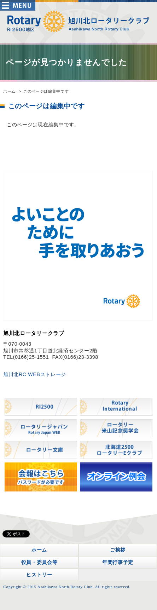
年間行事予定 (117, 562)
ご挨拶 (118, 550)
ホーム (9, 91)
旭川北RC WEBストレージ (34, 374)
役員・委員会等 (39, 562)
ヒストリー (39, 574)
